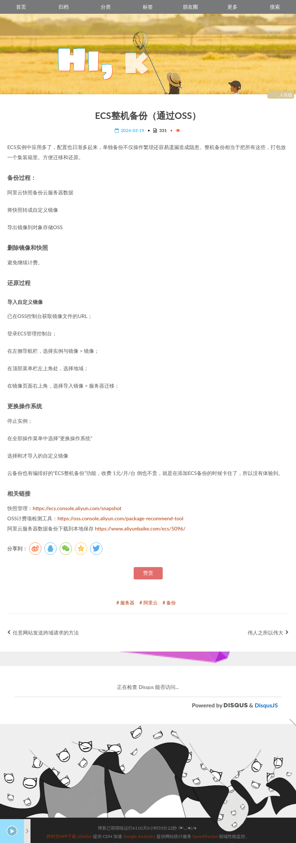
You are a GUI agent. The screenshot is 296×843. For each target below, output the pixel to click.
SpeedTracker (205, 817)
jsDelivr (84, 817)
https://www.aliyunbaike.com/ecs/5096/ (140, 528)
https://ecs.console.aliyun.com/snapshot (77, 508)
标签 (148, 7)
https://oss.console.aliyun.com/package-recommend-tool (120, 518)
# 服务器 (126, 603)
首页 (21, 7)
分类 (106, 7)
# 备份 (169, 603)
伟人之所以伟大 (268, 632)
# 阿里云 (148, 603)
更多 (232, 7)
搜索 (275, 7)
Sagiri (156, 825)
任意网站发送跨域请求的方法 (43, 632)
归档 (63, 7)
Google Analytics (139, 817)
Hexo (106, 825)
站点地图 (184, 825)
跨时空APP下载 (61, 817)
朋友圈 (190, 7)
